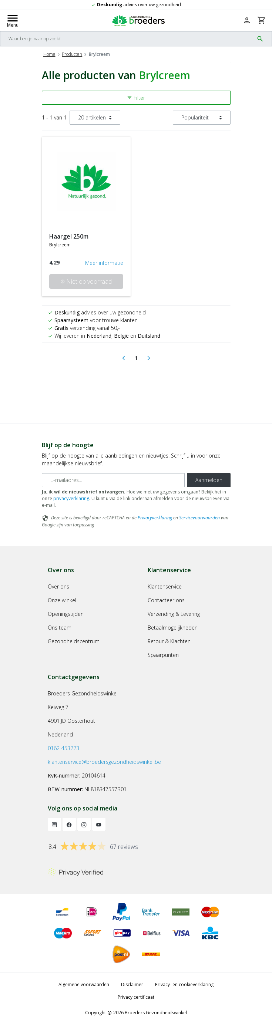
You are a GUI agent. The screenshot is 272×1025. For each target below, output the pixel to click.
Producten (72, 54)
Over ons (58, 586)
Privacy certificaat (136, 997)
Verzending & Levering (174, 613)
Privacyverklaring (155, 518)
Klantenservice (165, 586)
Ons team (59, 627)
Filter (136, 97)
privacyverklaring (71, 498)
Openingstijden (66, 613)
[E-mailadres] (113, 480)
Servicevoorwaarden (199, 518)
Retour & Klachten (169, 641)
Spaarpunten (163, 654)
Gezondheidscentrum (74, 641)
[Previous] (124, 358)
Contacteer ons (166, 600)
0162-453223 (63, 748)
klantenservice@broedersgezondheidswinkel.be (104, 761)
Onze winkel (62, 600)
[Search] (127, 38)
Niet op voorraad (86, 281)
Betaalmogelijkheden (173, 627)
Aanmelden (208, 479)
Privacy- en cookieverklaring (184, 984)
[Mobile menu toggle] (12, 20)
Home (49, 54)
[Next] (149, 358)
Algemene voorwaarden (83, 984)
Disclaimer (132, 984)
